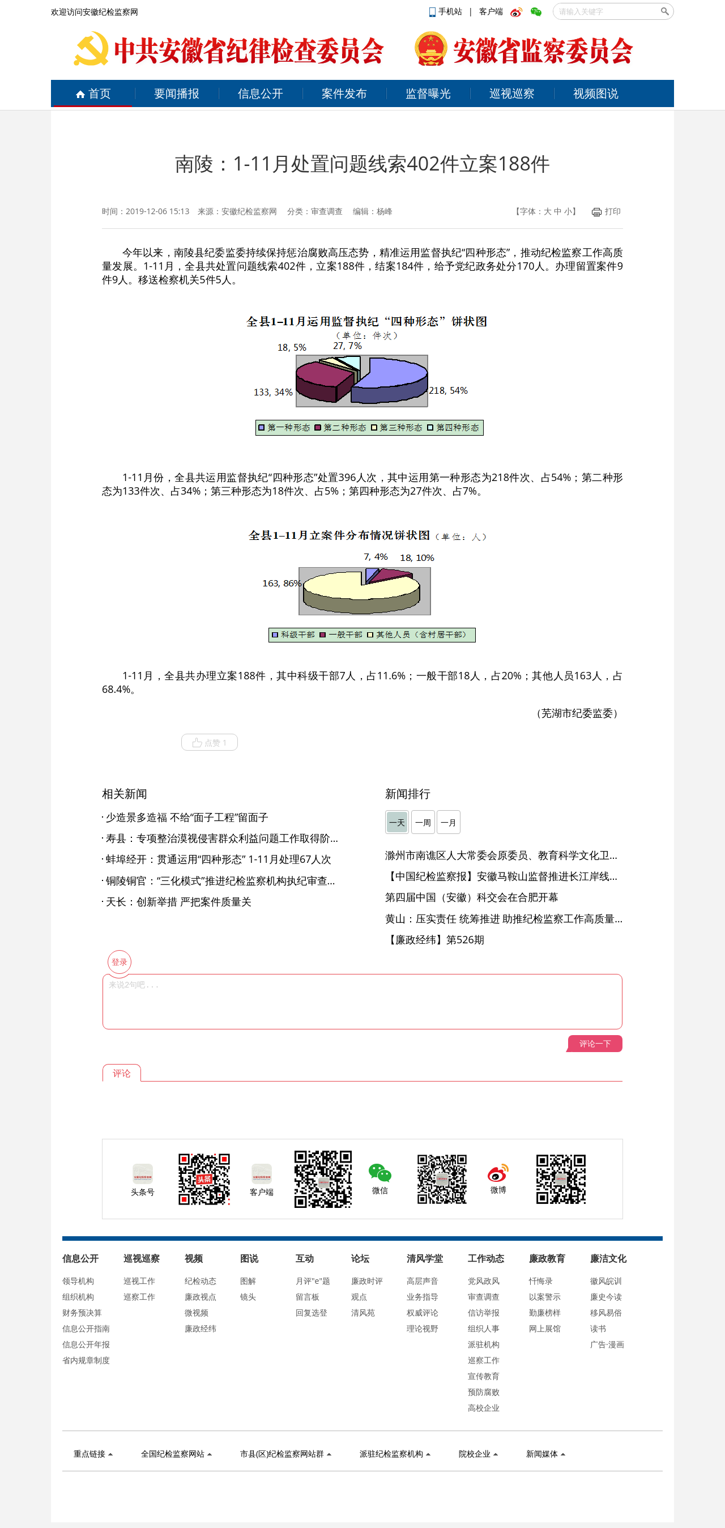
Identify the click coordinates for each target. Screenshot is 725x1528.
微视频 (196, 1312)
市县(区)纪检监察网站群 (285, 1453)
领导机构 (78, 1280)
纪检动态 (200, 1280)
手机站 (446, 11)
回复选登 (311, 1312)
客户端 (491, 11)
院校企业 (478, 1453)
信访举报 (484, 1312)
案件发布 (344, 93)
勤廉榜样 (545, 1312)
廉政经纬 (200, 1328)
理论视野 (422, 1328)
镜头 (248, 1296)
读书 (598, 1328)
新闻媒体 (545, 1453)
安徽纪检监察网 (249, 211)
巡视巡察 (512, 93)
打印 (606, 211)
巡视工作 (139, 1280)
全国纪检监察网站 (176, 1453)
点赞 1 (209, 742)
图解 (248, 1280)
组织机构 (78, 1296)
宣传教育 (484, 1375)
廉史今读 (606, 1296)
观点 (359, 1296)
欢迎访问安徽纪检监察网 (94, 11)
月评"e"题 (313, 1280)
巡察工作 (139, 1296)
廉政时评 (367, 1280)
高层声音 (422, 1280)
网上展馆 (545, 1328)
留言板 (307, 1296)
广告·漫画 (607, 1344)
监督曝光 (428, 93)
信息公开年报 (86, 1344)
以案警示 (545, 1296)
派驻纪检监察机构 (395, 1453)
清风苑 (363, 1312)
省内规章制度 (86, 1360)
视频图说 (596, 93)
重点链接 (93, 1453)
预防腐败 (484, 1391)
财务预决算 (82, 1312)
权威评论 (422, 1312)
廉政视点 (200, 1296)
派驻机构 (484, 1344)
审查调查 (484, 1296)
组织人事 (484, 1328)
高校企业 (484, 1407)
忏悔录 (541, 1280)
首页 (93, 93)
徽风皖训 (606, 1280)
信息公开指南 (86, 1328)
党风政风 (484, 1280)
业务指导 (422, 1296)
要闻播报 (176, 93)
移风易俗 (606, 1312)
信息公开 (260, 93)
